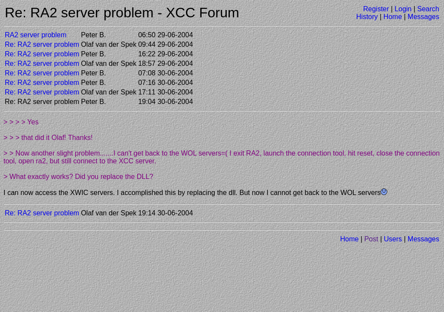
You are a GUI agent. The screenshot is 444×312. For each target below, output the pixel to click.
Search (428, 9)
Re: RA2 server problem (42, 44)
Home (392, 16)
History (367, 16)
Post (371, 239)
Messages (423, 16)
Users (393, 239)
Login (403, 9)
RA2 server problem (35, 35)
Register (376, 9)
